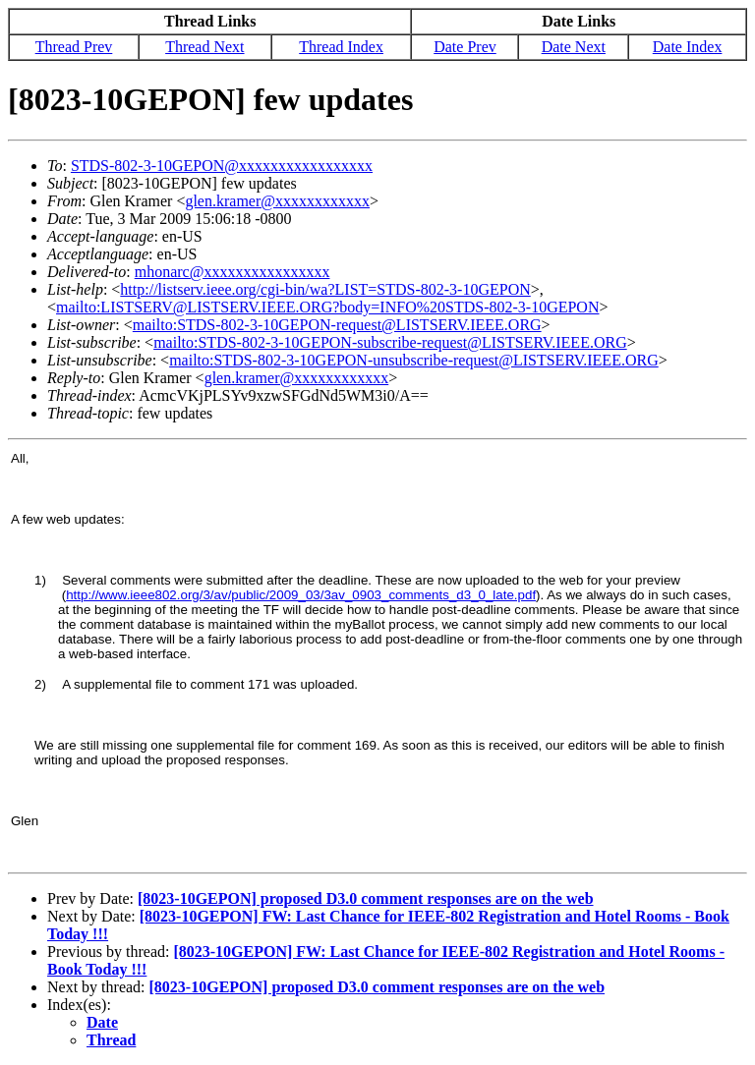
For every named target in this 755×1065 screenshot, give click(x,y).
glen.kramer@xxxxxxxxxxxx (277, 201)
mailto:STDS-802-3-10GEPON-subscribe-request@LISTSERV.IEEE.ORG (390, 342)
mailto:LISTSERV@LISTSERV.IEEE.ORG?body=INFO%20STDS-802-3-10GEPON (327, 307)
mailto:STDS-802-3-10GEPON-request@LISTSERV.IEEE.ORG (337, 324)
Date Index (688, 46)
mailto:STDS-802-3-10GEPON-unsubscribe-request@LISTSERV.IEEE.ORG (414, 360)
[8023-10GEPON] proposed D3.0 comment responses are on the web (366, 898)
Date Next (574, 46)
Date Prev (465, 46)
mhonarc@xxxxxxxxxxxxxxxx (232, 271)
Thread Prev (74, 46)
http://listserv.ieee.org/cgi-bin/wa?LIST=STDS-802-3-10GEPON (325, 289)
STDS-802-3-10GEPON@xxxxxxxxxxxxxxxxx (222, 165)
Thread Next (204, 46)
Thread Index (341, 46)
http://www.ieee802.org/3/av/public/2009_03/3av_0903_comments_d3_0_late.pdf (301, 595)
